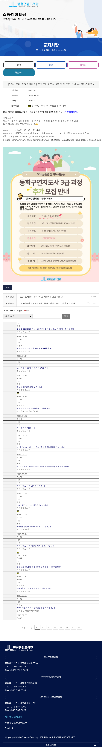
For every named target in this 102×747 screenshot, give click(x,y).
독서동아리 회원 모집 (26, 427)
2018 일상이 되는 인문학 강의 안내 (32, 505)
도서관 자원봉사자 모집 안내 (29, 387)
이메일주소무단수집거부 (16, 723)
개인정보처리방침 (13, 717)
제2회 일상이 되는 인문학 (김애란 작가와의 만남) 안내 (41, 447)
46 (67, 627)
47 (73, 627)
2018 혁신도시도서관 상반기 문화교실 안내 (36, 607)
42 (43, 627)
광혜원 (83, 64)
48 (79, 627)
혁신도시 (19, 72)
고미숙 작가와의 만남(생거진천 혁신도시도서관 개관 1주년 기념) (45, 329)
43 (49, 627)
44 (55, 627)
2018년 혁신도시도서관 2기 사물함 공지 (34, 588)
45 (61, 627)
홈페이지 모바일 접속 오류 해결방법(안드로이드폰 (39, 567)
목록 (7, 287)
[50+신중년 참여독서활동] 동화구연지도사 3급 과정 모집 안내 (47, 303)
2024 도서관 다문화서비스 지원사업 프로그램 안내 (42, 296)
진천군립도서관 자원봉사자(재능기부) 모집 (35, 545)
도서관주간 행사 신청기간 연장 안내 (32, 368)
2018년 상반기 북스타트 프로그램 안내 (34, 526)
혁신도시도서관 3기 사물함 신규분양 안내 (35, 348)
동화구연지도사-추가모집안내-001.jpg (47, 105)
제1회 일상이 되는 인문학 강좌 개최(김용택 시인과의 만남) (43, 466)
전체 (19, 64)
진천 (51, 64)
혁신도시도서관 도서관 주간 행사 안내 (33, 408)
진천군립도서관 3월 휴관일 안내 (31, 485)
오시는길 (9, 728)
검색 (66, 316)
